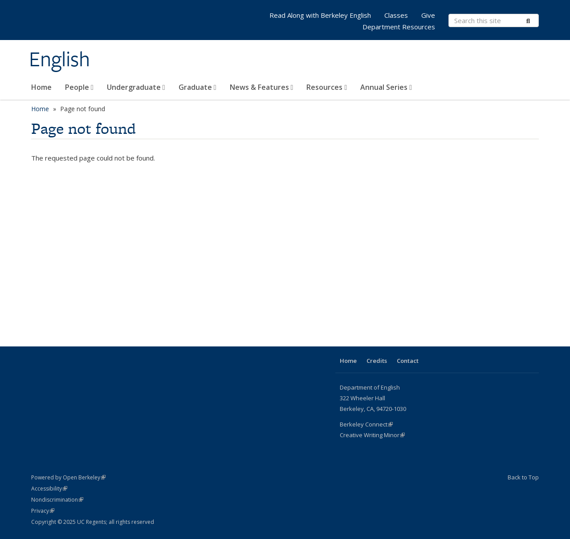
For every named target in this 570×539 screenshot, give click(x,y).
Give (428, 15)
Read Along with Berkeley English (320, 15)
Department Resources (398, 26)
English (59, 59)
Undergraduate (136, 87)
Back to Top (523, 477)
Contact (408, 361)
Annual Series (386, 87)
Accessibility (49, 488)
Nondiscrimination (57, 499)
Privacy (42, 511)
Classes (396, 15)
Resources (326, 87)
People (79, 87)
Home (41, 87)
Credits (376, 361)
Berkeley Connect (366, 424)
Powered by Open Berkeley (68, 477)
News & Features (261, 87)
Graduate (197, 87)
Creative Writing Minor (372, 435)
